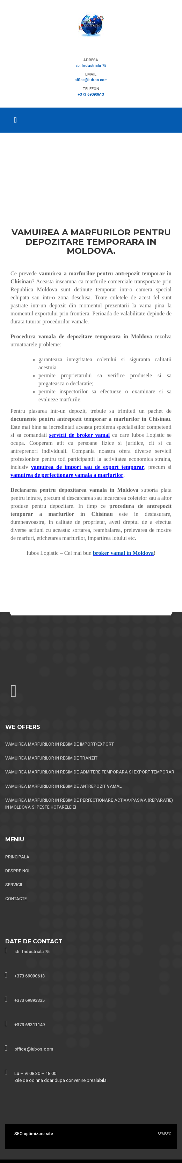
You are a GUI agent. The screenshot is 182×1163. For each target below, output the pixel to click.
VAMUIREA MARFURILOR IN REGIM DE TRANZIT (51, 758)
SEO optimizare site (33, 1133)
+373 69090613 (91, 94)
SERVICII (13, 884)
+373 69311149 (29, 1024)
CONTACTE (16, 898)
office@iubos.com (91, 80)
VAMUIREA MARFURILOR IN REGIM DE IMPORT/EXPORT (59, 744)
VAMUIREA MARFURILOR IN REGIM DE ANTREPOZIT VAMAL (63, 786)
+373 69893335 (29, 1000)
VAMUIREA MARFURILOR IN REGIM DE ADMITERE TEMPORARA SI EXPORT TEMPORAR (89, 772)
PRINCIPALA (17, 857)
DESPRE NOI (17, 871)
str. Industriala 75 (90, 65)
